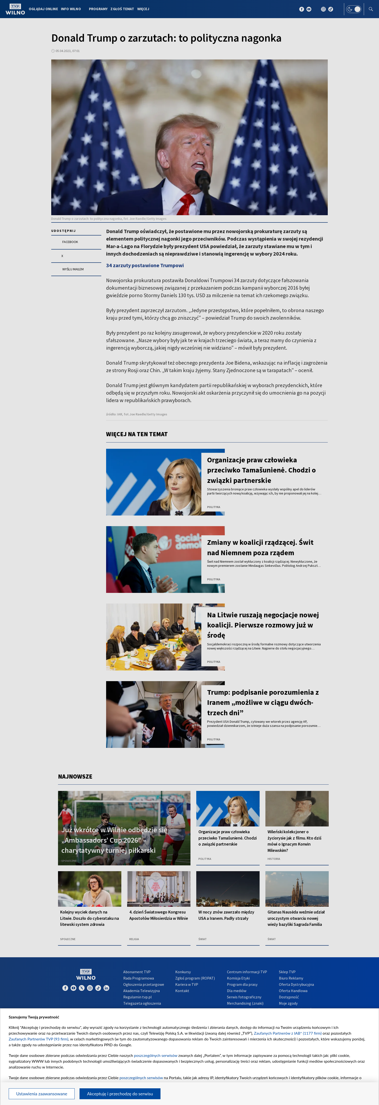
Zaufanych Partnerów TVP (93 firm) (38, 1039)
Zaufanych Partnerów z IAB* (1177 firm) (288, 1033)
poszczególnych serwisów (155, 1055)
